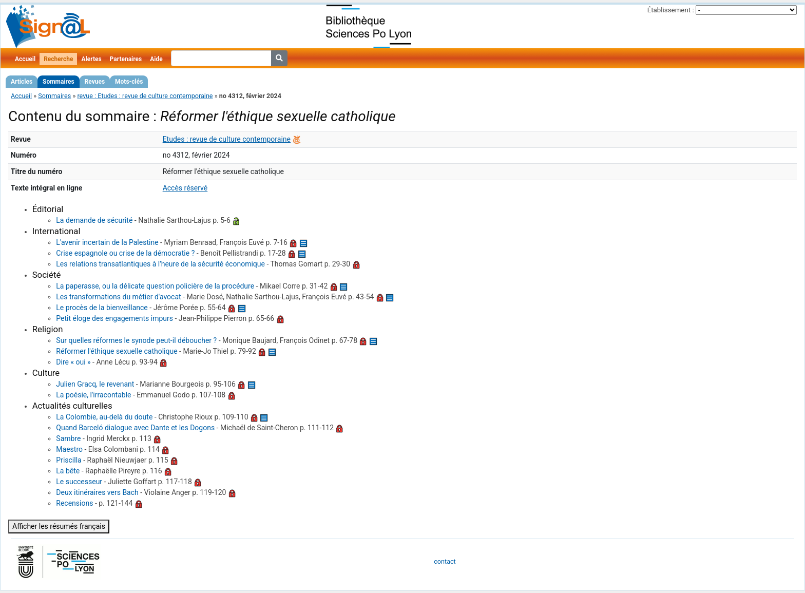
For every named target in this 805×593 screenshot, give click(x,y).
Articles (21, 81)
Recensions (74, 503)
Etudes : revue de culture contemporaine (227, 139)
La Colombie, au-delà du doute (104, 417)
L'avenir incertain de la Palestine (107, 242)
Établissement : (670, 10)
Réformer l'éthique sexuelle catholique (116, 351)
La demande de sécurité (94, 220)
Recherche (58, 59)
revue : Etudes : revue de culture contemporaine (145, 96)
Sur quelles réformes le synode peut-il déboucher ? (136, 340)
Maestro (69, 449)
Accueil (25, 59)
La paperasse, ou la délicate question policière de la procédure (155, 286)
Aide (156, 59)
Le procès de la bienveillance (101, 307)
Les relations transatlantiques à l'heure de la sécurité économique (160, 264)
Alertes (91, 59)
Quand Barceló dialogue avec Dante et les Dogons (135, 428)
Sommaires (58, 81)
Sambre (68, 438)
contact (444, 561)
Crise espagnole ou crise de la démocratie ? (125, 253)
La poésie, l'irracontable (93, 395)
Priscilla (68, 460)
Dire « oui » (73, 362)
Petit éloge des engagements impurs (114, 318)
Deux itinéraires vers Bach (97, 492)
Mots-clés (129, 81)
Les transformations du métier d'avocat (118, 297)
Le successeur (79, 481)
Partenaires (126, 59)
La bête (68, 471)
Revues (95, 81)
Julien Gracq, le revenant (95, 384)
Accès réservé (185, 188)
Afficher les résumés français (58, 526)
